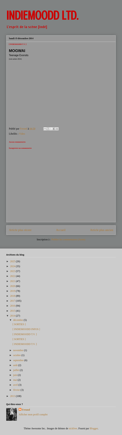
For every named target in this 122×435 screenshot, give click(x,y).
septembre (18, 360)
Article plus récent (20, 230)
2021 (13, 281)
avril (15, 384)
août (15, 365)
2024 (13, 266)
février (17, 390)
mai (15, 380)
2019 (13, 291)
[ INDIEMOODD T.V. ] (25, 334)
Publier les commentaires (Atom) (68, 239)
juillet (16, 370)
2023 (13, 271)
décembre (18, 320)
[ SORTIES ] (19, 324)
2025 (13, 261)
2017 (13, 300)
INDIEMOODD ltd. (42, 15)
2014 (13, 315)
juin (15, 375)
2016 (13, 305)
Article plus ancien (101, 230)
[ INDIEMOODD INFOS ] (26, 329)
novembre (18, 350)
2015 (13, 310)
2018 (13, 296)
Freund (26, 409)
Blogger (94, 428)
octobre (17, 355)
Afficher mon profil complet (33, 414)
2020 (13, 286)
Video (22, 133)
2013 (13, 396)
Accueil (61, 230)
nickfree (73, 428)
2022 (13, 276)
